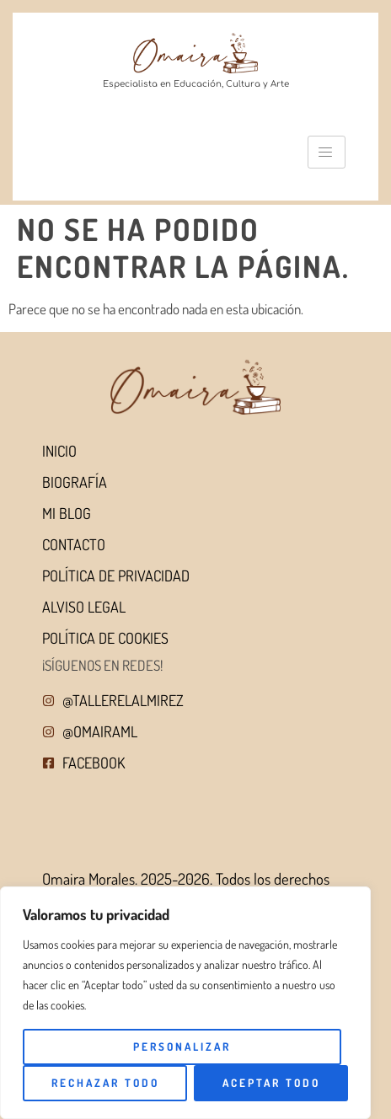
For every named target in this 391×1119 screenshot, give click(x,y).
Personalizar (182, 1046)
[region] (185, 1002)
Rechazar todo (105, 1083)
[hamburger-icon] (326, 152)
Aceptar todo (271, 1083)
